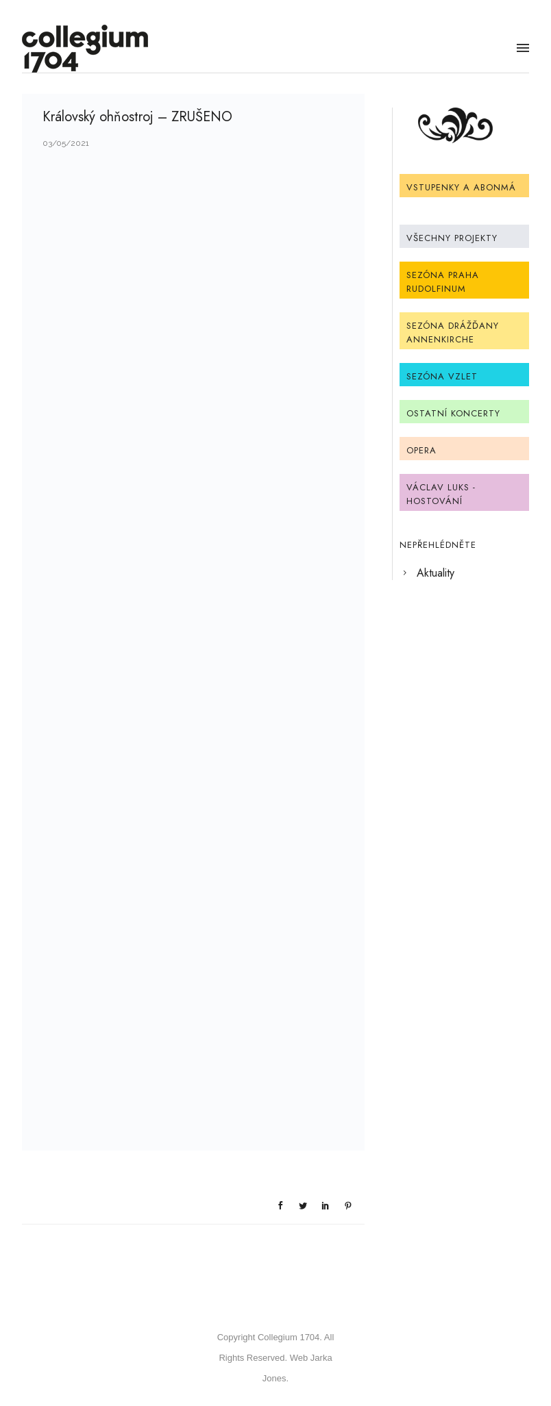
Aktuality (435, 573)
